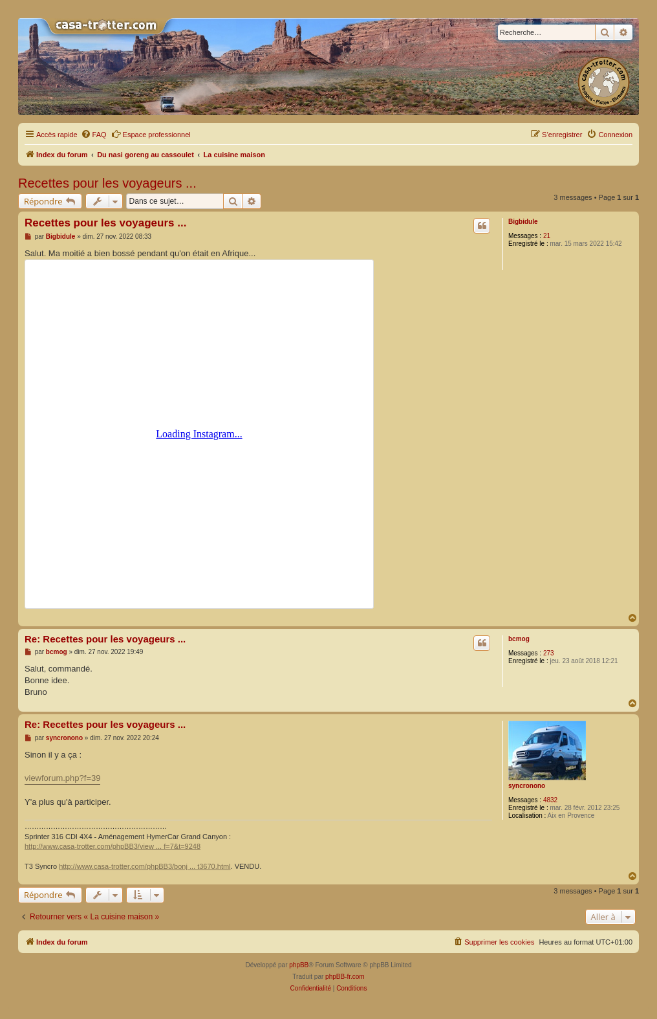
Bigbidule (523, 221)
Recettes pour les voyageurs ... (107, 183)
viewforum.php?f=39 (62, 778)
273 (548, 653)
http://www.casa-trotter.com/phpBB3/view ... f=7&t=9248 (112, 846)
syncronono (526, 785)
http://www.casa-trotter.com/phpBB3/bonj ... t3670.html (144, 866)
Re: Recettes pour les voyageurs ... (105, 638)
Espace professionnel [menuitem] (151, 133)
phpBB (298, 965)
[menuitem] (94, 134)
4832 (550, 800)
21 (546, 235)
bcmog (519, 638)
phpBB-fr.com (345, 976)
